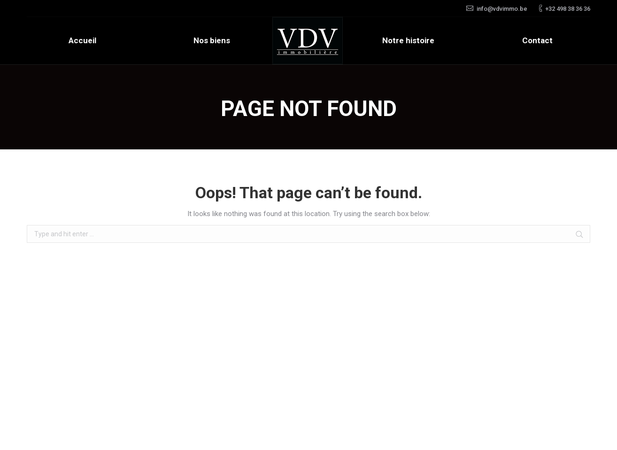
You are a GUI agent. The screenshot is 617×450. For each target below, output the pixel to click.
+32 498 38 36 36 (567, 8)
